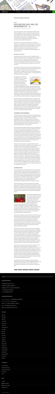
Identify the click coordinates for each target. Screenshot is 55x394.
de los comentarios (6, 385)
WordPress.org (4, 387)
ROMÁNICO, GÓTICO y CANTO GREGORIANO (10, 287)
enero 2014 (4, 325)
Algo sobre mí (18, 11)
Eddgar (3, 307)
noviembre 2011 (5, 349)
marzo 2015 (4, 317)
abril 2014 (3, 319)
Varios (15, 22)
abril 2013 (3, 331)
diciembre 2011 (4, 347)
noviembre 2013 (5, 327)
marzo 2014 (4, 321)
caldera (20, 269)
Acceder (3, 381)
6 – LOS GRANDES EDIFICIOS (7, 291)
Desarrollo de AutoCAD (6, 369)
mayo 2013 (4, 329)
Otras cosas (34, 11)
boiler (16, 269)
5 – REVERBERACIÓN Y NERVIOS (16, 299)
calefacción (25, 269)
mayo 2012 (4, 337)
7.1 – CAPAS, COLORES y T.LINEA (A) (12, 303)
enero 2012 (4, 345)
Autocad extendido (48, 11)
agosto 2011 (4, 356)
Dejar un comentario (27, 28)
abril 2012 (3, 339)
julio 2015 (3, 315)
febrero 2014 (4, 323)
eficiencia (31, 269)
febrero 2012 (4, 343)
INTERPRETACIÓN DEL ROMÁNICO (8, 285)
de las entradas (5, 383)
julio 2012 (3, 333)
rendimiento (36, 269)
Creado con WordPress (5, 392)
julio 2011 (3, 358)
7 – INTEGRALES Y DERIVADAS (7, 289)
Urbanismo (29, 11)
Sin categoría (4, 371)
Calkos (3, 303)
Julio (2, 305)
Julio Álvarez (5, 11)
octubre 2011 (4, 351)
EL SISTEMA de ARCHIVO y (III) (10, 305)
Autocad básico (40, 11)
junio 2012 (3, 335)
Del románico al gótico (6, 367)
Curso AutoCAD (5, 365)
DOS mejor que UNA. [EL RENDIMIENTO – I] (26, 25)
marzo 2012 (4, 341)
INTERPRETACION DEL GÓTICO (8, 283)
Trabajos (23, 11)
